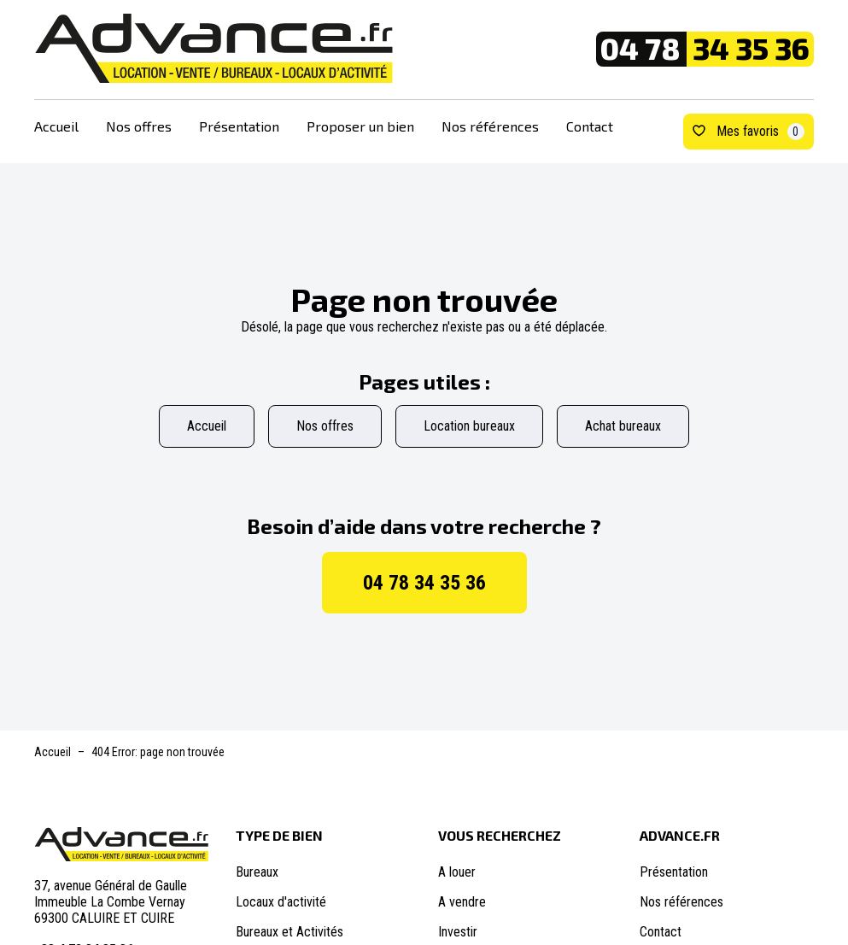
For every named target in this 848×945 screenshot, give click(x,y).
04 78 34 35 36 (424, 583)
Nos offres (139, 126)
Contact (589, 126)
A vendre (462, 902)
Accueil (56, 126)
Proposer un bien (360, 126)
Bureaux (257, 872)
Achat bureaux (623, 426)
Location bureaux (469, 426)
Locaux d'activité (281, 902)
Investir (457, 932)
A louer (457, 872)
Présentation (239, 126)
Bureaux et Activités (289, 932)
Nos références (490, 126)
